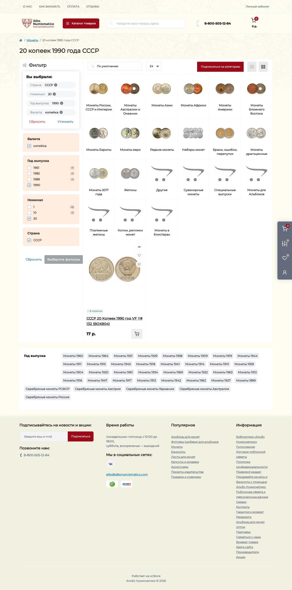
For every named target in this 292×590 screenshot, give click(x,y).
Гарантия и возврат (250, 512)
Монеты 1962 (196, 380)
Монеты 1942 (171, 380)
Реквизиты (243, 517)
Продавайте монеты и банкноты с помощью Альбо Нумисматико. (251, 482)
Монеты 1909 (198, 356)
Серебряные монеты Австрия (98, 389)
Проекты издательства (187, 472)
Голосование (245, 447)
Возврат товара (247, 542)
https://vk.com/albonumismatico (111, 464)
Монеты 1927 (221, 380)
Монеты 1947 (97, 380)
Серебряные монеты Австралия (204, 389)
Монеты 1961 (123, 372)
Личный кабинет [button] (257, 6)
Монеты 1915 (96, 364)
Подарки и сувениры (186, 477)
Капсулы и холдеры (185, 462)
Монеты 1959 (244, 364)
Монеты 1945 (121, 364)
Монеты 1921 (123, 356)
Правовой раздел (248, 472)
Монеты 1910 (219, 364)
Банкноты (178, 452)
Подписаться (80, 436)
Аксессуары (179, 467)
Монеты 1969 (173, 372)
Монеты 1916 (72, 380)
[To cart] (137, 334)
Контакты (243, 507)
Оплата (73, 6)
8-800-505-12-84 (217, 23)
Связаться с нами (248, 537)
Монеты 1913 (146, 380)
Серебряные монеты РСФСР (47, 389)
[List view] (251, 67)
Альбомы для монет (185, 437)
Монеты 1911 (72, 364)
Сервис (241, 502)
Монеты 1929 (147, 356)
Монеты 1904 (73, 372)
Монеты (32, 40)
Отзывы (92, 6)
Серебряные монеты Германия (150, 389)
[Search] (111, 23)
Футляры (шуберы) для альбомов (195, 442)
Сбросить (37, 122)
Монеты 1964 (98, 356)
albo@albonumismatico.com (127, 474)
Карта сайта (244, 547)
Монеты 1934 (148, 372)
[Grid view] (263, 67)
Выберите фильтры (63, 259)
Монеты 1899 (246, 380)
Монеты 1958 (172, 356)
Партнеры (243, 532)
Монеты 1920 (98, 372)
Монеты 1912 (247, 372)
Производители (247, 552)
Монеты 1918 (145, 364)
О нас (27, 6)
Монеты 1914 (194, 364)
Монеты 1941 (170, 364)
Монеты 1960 (73, 356)
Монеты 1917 (122, 380)
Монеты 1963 (222, 372)
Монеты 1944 (247, 356)
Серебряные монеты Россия (47, 397)
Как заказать (49, 6)
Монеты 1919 (222, 356)
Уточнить (65, 122)
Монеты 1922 (198, 372)
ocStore (155, 576)
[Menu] (81, 23)
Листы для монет (183, 457)
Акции (240, 557)
